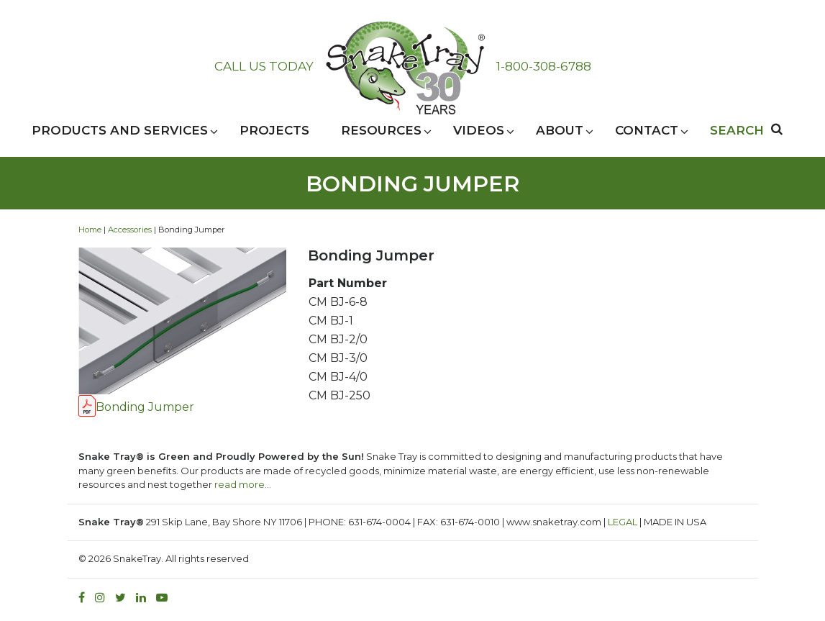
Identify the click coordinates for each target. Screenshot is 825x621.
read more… (242, 484)
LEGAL (622, 521)
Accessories (130, 230)
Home (89, 230)
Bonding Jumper (145, 407)
